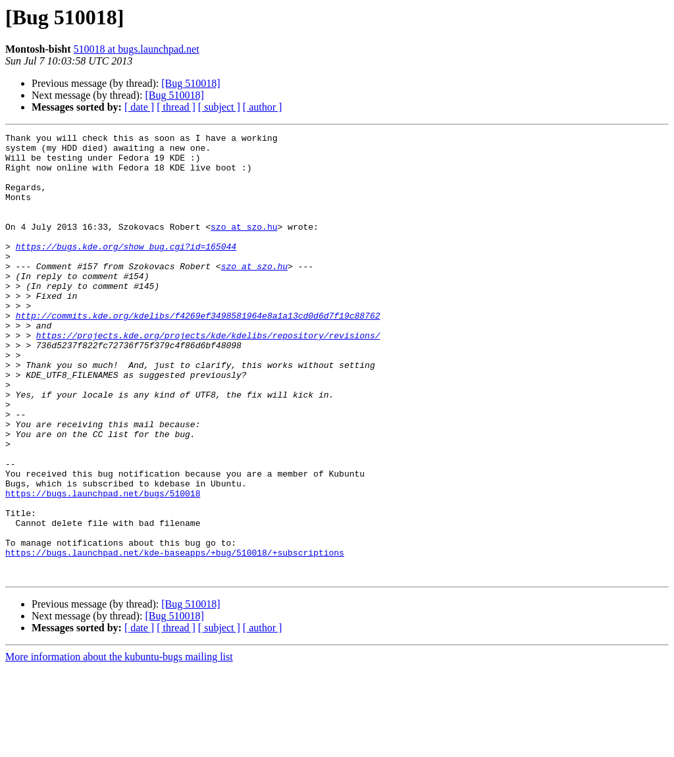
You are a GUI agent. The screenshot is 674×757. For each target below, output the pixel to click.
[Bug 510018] (190, 83)
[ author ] (262, 107)
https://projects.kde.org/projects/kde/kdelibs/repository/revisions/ (208, 376)
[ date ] (139, 107)
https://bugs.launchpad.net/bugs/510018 (102, 566)
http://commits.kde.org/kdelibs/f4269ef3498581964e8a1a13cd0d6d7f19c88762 (198, 353)
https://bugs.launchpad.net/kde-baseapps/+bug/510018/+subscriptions (174, 637)
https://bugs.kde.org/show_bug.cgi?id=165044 (126, 270)
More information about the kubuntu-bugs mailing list (119, 745)
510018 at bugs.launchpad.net (136, 49)
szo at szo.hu (244, 246)
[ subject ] (219, 107)
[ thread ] (176, 107)
